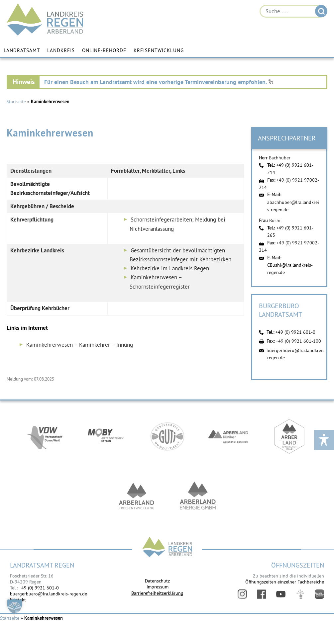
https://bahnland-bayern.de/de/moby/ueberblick (106, 437)
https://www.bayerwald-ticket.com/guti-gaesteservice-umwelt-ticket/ (167, 437)
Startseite (16, 102)
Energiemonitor (319, 594)
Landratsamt (22, 50)
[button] (14, 606)
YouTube (280, 594)
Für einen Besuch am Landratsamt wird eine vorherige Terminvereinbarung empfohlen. (158, 82)
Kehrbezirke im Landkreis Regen (170, 268)
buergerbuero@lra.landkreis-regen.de (48, 594)
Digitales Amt (300, 594)
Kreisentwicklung (159, 50)
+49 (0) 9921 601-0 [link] (39, 588)
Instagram (242, 594)
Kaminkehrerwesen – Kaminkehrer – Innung (79, 344)
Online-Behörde (104, 50)
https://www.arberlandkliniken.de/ (228, 437)
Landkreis (61, 50)
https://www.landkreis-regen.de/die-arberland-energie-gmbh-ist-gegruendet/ (198, 497)
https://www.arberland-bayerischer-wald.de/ (289, 437)
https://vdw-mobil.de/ (45, 437)
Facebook (261, 594)
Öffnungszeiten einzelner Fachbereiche (284, 582)
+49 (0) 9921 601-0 (295, 332)
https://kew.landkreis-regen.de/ (137, 497)
